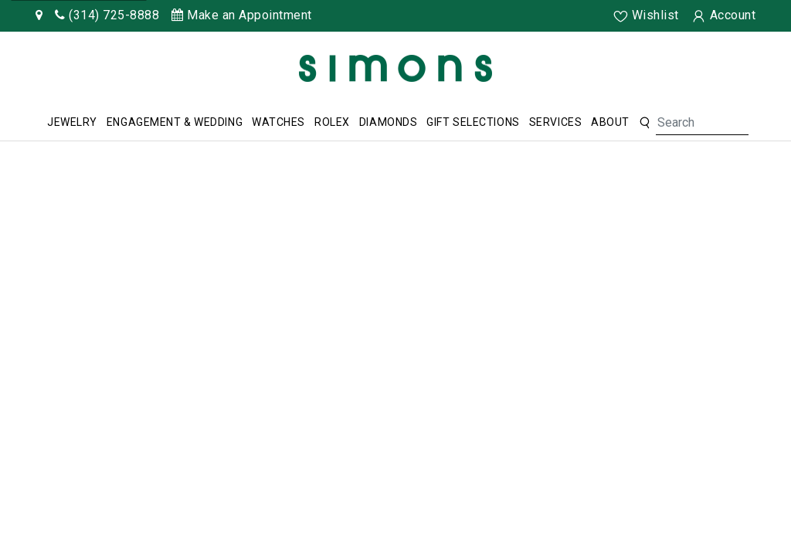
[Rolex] (721, 71)
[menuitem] (72, 123)
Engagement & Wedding (175, 122)
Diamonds (388, 122)
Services (555, 122)
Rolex (332, 122)
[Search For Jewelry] (702, 122)
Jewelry (72, 122)
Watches (278, 122)
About (610, 122)
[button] (644, 122)
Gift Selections (472, 122)
